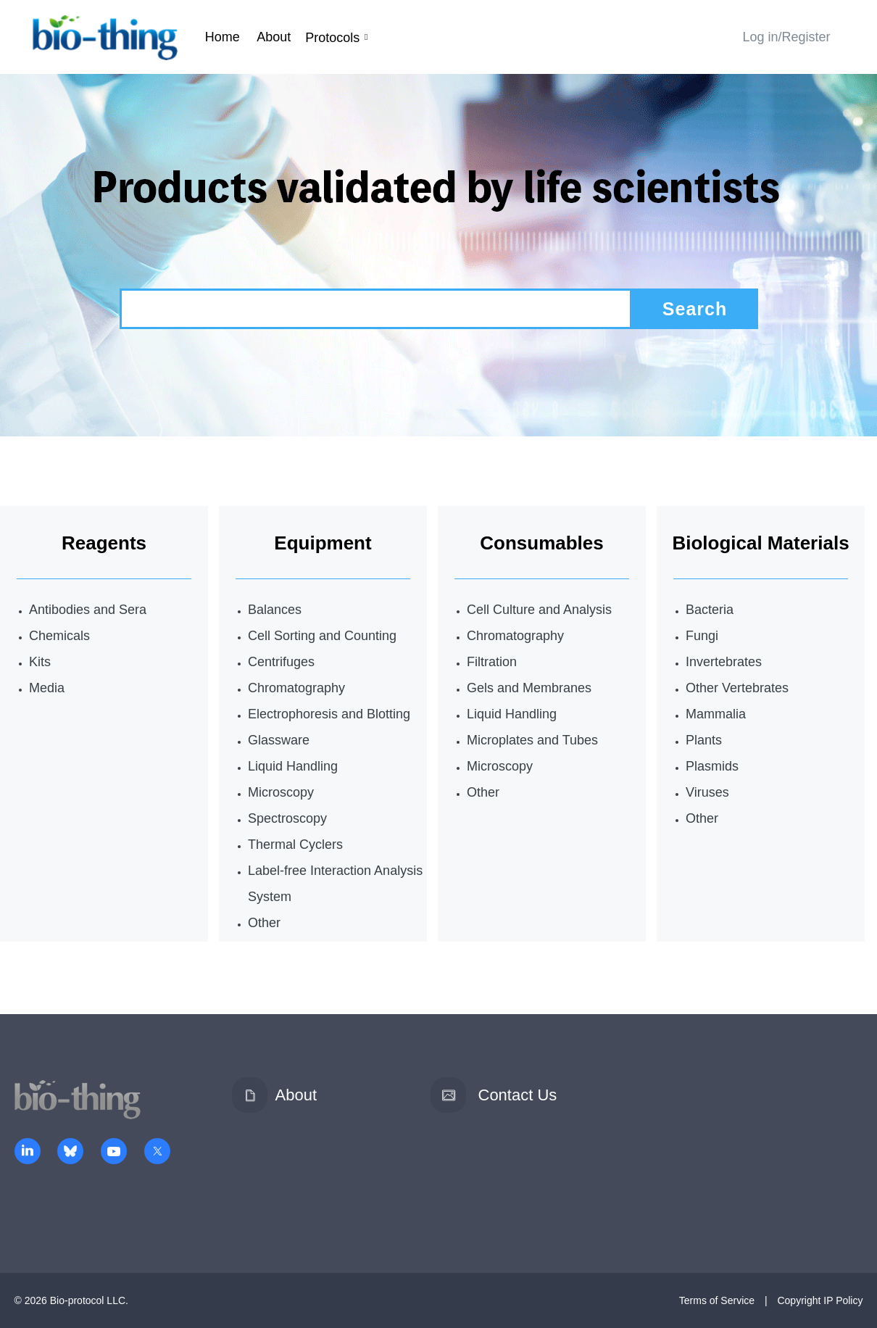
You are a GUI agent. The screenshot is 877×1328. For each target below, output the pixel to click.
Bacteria (709, 609)
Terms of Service (717, 1300)
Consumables (542, 543)
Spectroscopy (287, 818)
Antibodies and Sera (87, 609)
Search (694, 309)
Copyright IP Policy (820, 1300)
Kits (40, 662)
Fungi (702, 635)
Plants (704, 740)
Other (264, 923)
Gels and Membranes (529, 688)
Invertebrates (724, 662)
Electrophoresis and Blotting (329, 714)
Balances (275, 609)
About (274, 37)
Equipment (322, 543)
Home (222, 37)
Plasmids (712, 766)
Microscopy (281, 792)
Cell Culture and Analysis (539, 609)
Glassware (278, 740)
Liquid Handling (293, 766)
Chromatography (296, 688)
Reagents (104, 543)
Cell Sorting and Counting (322, 635)
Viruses (707, 792)
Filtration (492, 662)
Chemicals (59, 635)
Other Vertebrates (737, 688)
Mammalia (716, 714)
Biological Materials (760, 543)
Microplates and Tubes (532, 740)
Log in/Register (786, 37)
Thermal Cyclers (295, 844)
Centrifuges (281, 662)
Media (47, 688)
